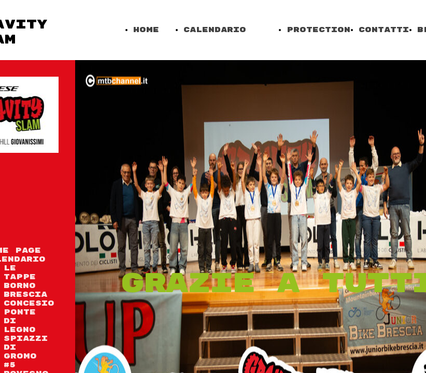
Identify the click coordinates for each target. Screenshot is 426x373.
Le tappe (20, 272)
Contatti (384, 29)
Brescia (25, 294)
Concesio (29, 303)
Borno (20, 285)
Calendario (214, 29)
